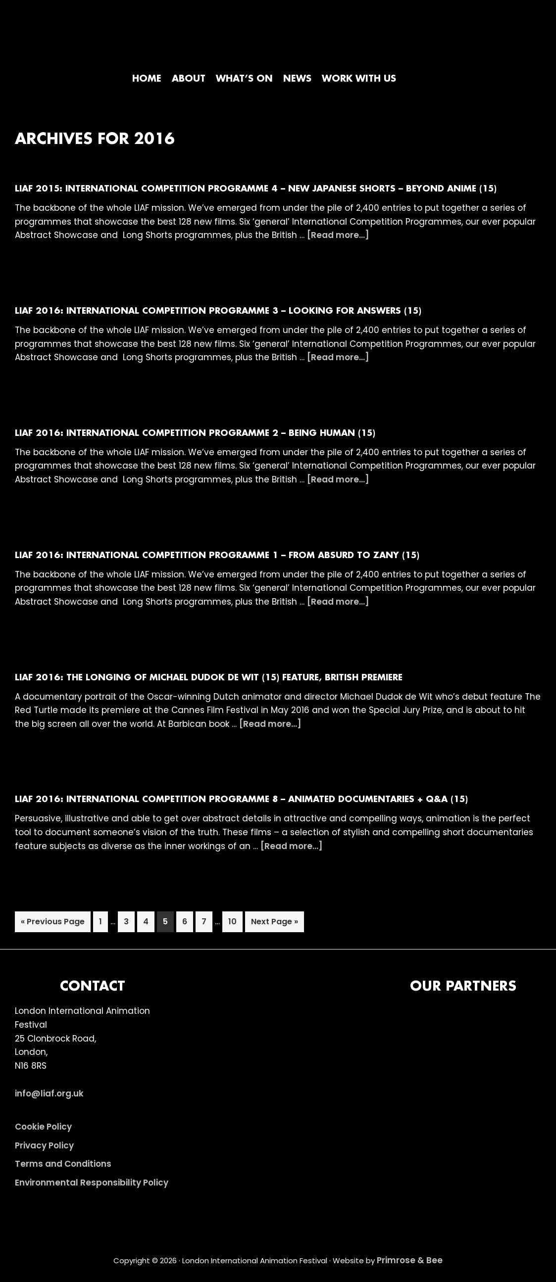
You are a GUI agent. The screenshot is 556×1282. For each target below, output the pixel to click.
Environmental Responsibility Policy (91, 1182)
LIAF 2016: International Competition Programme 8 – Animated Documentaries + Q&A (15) (241, 799)
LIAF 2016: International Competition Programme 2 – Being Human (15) (195, 433)
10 (235, 923)
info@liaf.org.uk (49, 1093)
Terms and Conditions (63, 1164)
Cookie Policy (43, 1127)
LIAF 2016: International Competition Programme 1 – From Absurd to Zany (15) (217, 555)
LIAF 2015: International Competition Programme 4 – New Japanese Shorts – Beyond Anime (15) (256, 189)
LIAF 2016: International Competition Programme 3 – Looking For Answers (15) (218, 311)
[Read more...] (338, 235)
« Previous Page (53, 923)
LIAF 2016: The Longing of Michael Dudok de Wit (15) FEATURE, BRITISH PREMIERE (209, 677)
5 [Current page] (168, 923)
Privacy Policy (44, 1145)
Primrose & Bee (410, 1260)
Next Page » (274, 923)
